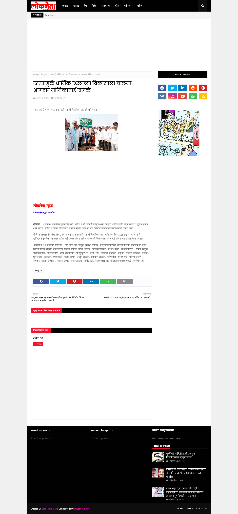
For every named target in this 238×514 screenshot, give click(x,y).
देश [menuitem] (85, 5)
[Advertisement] (119, 41)
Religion (44, 74)
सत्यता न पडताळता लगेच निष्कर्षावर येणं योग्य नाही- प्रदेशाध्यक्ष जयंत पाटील (186, 473)
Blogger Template (81, 508)
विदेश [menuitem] (94, 5)
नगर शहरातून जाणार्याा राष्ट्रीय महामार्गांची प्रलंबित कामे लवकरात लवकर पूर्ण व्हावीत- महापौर (184, 492)
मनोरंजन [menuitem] (127, 5)
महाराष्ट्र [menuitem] (76, 5)
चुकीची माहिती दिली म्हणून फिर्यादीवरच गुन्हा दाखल (180, 455)
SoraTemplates (49, 508)
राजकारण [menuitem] (105, 5)
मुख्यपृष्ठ (36, 74)
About (190, 508)
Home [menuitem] (64, 5)
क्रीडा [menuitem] (117, 5)
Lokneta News (42, 97)
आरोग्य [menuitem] (139, 5)
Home (180, 508)
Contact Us (201, 508)
